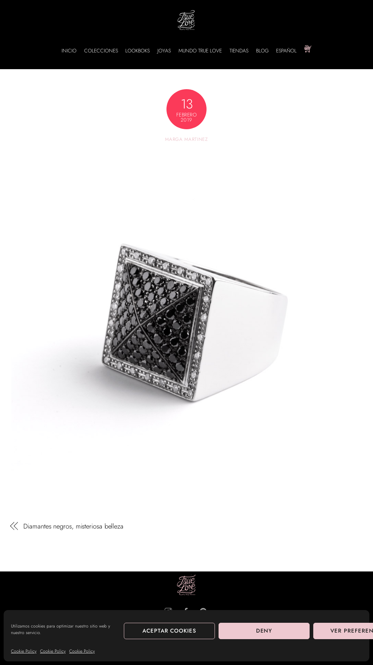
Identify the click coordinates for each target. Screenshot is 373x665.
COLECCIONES (101, 50)
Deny (264, 631)
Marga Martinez (186, 139)
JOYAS (164, 50)
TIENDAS (238, 50)
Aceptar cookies (169, 631)
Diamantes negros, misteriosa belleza (73, 526)
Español (286, 50)
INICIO (69, 50)
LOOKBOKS (137, 50)
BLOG (262, 50)
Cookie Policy (23, 651)
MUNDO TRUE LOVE (200, 50)
